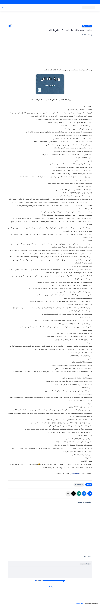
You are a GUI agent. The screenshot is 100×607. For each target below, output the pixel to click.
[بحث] (3, 7)
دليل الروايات (79, 603)
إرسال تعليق (85, 564)
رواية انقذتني (74, 473)
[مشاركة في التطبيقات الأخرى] (68, 493)
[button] (84, 493)
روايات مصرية (87, 26)
